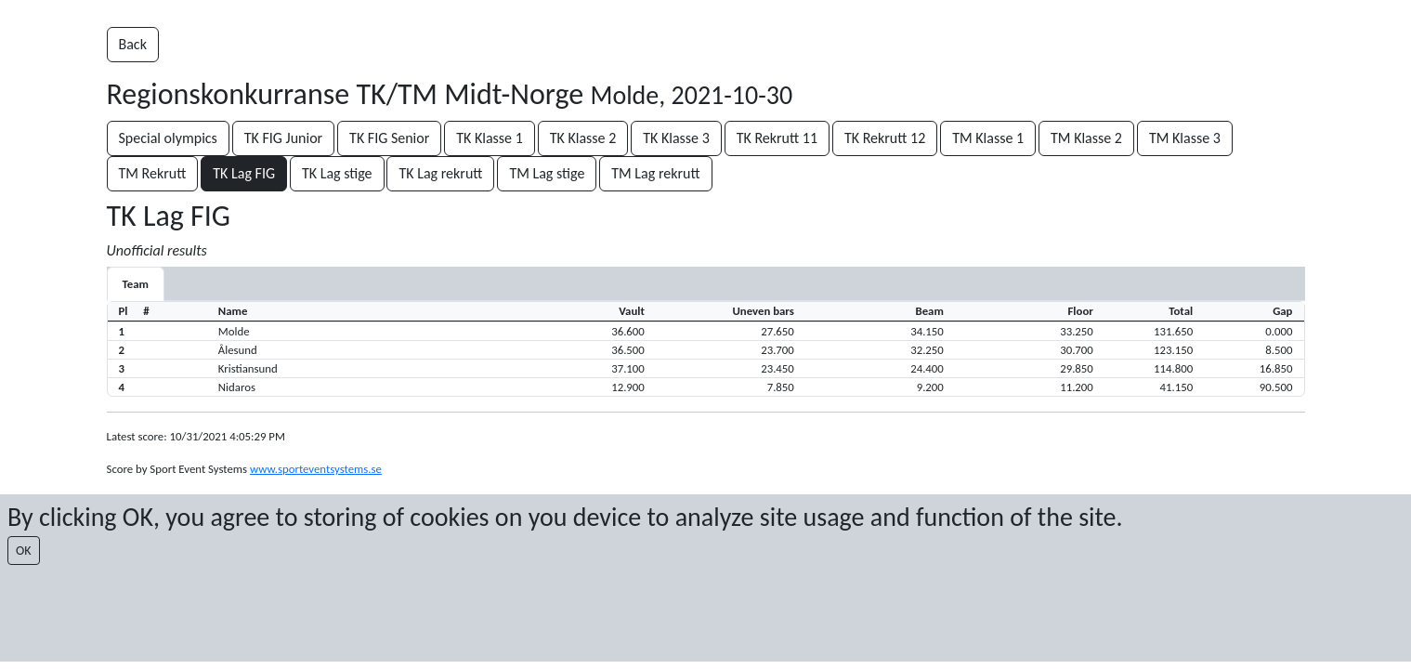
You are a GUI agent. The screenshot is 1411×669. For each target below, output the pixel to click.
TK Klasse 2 (583, 138)
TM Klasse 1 (988, 138)
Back (133, 44)
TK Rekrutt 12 (884, 138)
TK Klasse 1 (489, 138)
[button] (706, 330)
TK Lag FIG (244, 173)
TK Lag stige (337, 173)
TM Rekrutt (153, 173)
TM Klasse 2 (1086, 138)
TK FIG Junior (283, 138)
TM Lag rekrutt (655, 173)
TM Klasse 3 (1185, 138)
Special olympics (168, 138)
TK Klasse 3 (676, 138)
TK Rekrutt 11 (777, 138)
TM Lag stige (546, 173)
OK (24, 550)
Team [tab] (136, 284)
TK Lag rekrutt (440, 173)
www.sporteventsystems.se (316, 469)
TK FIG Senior (389, 138)
